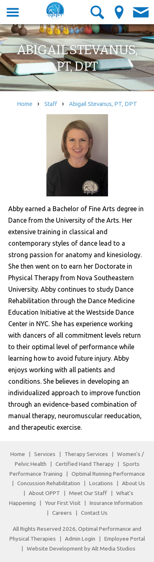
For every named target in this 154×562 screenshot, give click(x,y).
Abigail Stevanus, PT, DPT (103, 104)
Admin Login (80, 538)
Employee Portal (124, 538)
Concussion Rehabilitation (48, 483)
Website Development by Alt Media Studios (81, 548)
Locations (101, 483)
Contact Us (94, 512)
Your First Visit (62, 503)
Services (44, 454)
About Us (133, 483)
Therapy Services (86, 454)
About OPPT (44, 493)
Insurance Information (116, 503)
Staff (50, 104)
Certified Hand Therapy (84, 464)
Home (24, 104)
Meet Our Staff (88, 493)
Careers (62, 512)
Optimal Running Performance (108, 473)
